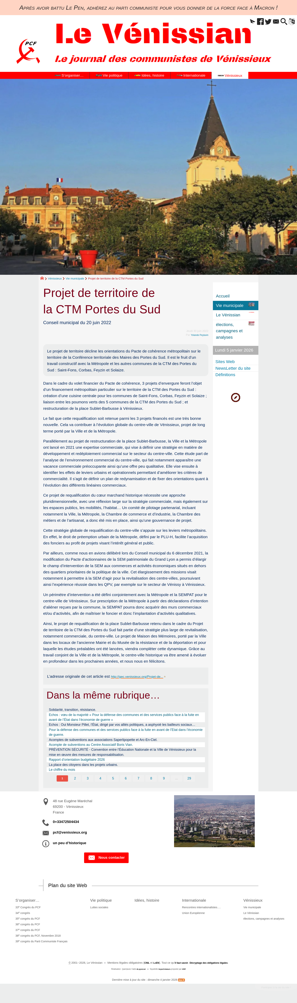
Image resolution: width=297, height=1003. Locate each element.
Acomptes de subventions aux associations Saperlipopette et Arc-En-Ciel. (103, 740)
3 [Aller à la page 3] (87, 778)
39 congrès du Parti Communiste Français (41, 942)
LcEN (151, 964)
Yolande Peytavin (197, 334)
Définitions (226, 374)
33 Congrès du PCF (27, 908)
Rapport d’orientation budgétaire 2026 (77, 760)
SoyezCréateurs (165, 970)
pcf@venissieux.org (70, 833)
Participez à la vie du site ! (271, 989)
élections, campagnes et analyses (264, 920)
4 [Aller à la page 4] (100, 778)
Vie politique (100, 901)
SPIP (186, 970)
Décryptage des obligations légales (211, 964)
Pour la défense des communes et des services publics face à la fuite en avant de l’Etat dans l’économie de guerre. (126, 732)
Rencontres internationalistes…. (204, 908)
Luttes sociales (96, 908)
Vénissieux (55, 278)
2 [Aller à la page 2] (74, 778)
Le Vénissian (252, 914)
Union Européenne (196, 914)
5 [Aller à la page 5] (113, 778)
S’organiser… (29, 901)
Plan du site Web (71, 886)
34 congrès (22, 914)
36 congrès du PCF (27, 925)
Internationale (199, 901)
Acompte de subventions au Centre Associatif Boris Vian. (91, 745)
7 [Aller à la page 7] (139, 778)
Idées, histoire (149, 901)
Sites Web (225, 361)
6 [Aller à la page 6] (126, 778)
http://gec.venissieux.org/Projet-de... (142, 676)
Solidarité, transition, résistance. (72, 710)
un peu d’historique (69, 843)
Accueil (223, 296)
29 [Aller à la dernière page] (190, 778)
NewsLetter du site (233, 368)
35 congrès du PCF (27, 919)
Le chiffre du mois (62, 770)
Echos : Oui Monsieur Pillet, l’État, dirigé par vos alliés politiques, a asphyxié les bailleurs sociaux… (122, 725)
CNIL (141, 964)
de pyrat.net (139, 970)
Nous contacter (106, 858)
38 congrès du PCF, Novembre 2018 (37, 937)
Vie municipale (75, 278)
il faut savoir (179, 964)
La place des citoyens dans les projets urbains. (83, 765)
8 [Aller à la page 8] (152, 778)
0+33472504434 (66, 822)
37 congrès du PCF (27, 931)
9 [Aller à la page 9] (165, 778)
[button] (242, 22)
